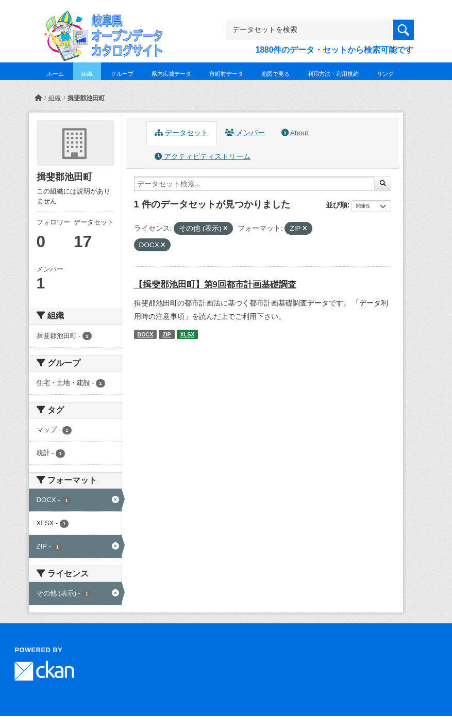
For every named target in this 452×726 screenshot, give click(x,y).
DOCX (145, 334)
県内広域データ (171, 74)
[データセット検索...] (254, 183)
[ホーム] (38, 98)
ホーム (55, 74)
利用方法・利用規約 (333, 74)
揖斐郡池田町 (86, 98)
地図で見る (275, 74)
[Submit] (382, 183)
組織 (87, 74)
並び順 (336, 205)
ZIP (166, 334)
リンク (385, 74)
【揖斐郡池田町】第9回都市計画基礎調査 (215, 284)
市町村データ (226, 74)
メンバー (245, 133)
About (294, 133)
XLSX (187, 334)
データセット (181, 133)
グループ (122, 74)
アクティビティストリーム (202, 156)
